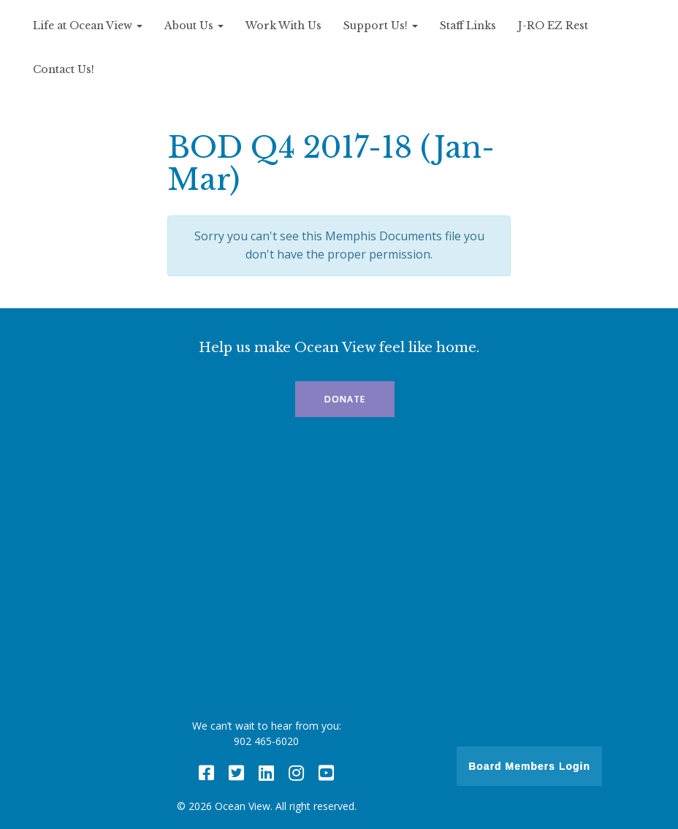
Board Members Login (529, 766)
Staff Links (468, 25)
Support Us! (380, 25)
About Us (194, 25)
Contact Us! (63, 69)
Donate (344, 399)
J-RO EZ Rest (553, 25)
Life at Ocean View (87, 25)
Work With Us (283, 25)
